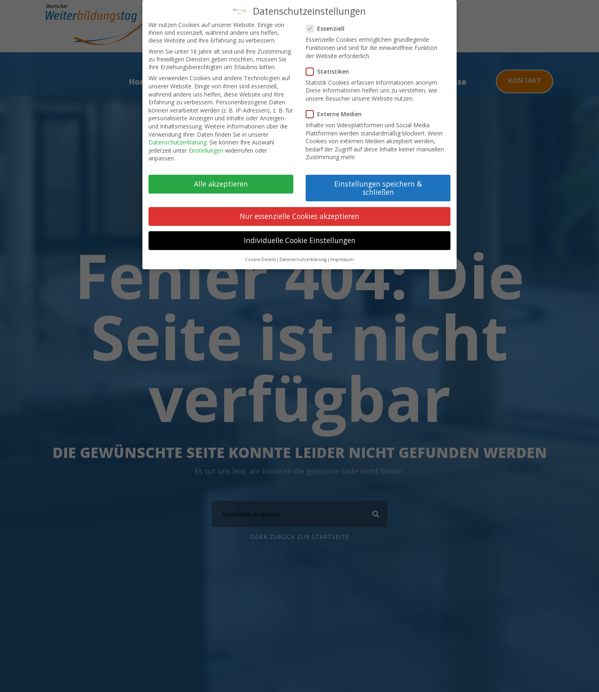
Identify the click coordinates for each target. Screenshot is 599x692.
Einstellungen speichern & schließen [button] (378, 187)
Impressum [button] (342, 259)
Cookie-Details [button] (260, 259)
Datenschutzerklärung (178, 141)
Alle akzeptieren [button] (221, 183)
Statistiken (331, 70)
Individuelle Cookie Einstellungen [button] (300, 239)
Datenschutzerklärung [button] (303, 259)
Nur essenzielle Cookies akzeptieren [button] (299, 215)
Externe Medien (337, 113)
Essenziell (328, 28)
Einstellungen (206, 149)
